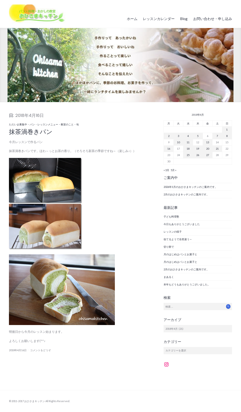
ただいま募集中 (18, 124)
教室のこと (67, 124)
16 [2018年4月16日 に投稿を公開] (168, 148)
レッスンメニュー (47, 124)
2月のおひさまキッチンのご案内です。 (186, 194)
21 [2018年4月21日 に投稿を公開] (217, 148)
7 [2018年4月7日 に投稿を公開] (217, 135)
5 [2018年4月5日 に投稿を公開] (197, 135)
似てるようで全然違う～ (178, 239)
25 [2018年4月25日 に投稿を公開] (188, 155)
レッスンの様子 (173, 231)
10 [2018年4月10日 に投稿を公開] (178, 142)
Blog (184, 18)
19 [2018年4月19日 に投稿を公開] (197, 148)
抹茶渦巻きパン (30, 132)
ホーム (132, 18)
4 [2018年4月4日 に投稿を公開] (188, 135)
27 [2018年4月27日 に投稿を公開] (207, 155)
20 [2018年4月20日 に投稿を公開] (207, 148)
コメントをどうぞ (40, 350)
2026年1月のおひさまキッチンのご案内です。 (190, 186)
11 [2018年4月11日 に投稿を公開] (188, 142)
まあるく (169, 276)
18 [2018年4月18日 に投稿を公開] (188, 148)
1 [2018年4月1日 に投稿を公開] (227, 129)
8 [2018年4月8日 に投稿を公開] (227, 135)
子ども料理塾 (171, 216)
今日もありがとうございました (182, 224)
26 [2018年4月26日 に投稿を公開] (197, 155)
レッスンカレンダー (159, 18)
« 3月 (166, 170)
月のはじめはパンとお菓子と (180, 254)
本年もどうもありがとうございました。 (187, 284)
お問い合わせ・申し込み (212, 18)
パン (32, 124)
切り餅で (169, 246)
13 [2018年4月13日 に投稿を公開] (207, 142)
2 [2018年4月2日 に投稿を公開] (168, 135)
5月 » (173, 170)
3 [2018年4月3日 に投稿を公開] (178, 135)
